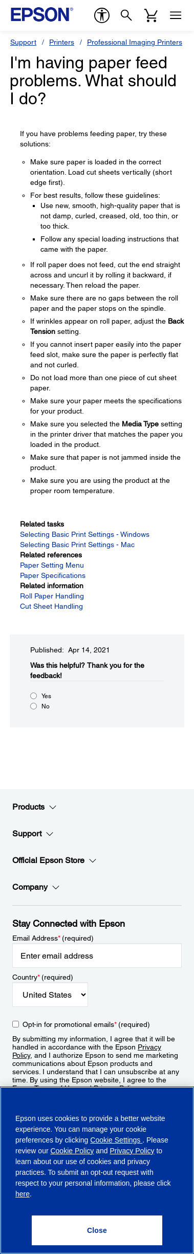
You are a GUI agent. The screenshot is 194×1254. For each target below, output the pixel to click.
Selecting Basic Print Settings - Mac (77, 544)
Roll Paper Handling (52, 596)
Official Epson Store (54, 860)
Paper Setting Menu (52, 565)
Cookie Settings (116, 1140)
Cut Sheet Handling (51, 606)
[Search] (126, 15)
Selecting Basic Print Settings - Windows (84, 534)
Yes (46, 696)
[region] (97, 1170)
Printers (61, 42)
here (22, 1194)
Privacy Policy (132, 1151)
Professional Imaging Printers (134, 42)
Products (34, 807)
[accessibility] (102, 15)
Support (23, 42)
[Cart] (151, 15)
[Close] (97, 1230)
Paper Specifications (52, 575)
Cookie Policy (72, 1151)
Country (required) (42, 977)
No (45, 706)
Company (36, 887)
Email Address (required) (53, 938)
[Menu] (175, 15)
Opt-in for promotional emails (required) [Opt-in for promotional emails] (86, 1024)
